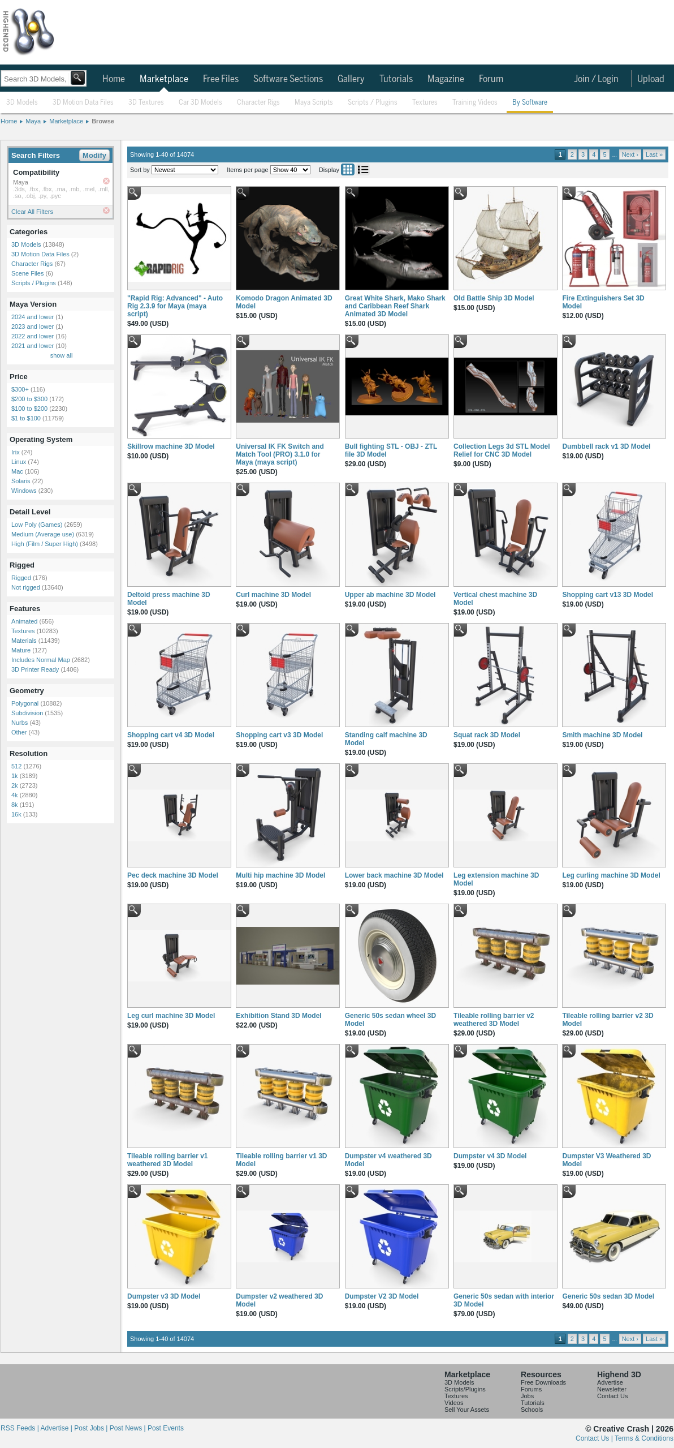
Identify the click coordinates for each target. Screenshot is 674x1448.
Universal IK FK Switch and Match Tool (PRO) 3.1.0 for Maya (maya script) (279, 454)
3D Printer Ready (35, 669)
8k (14, 804)
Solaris (21, 481)
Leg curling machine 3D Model (611, 875)
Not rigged (25, 587)
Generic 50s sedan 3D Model (608, 1296)
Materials (24, 640)
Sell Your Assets (466, 1409)
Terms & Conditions (644, 1438)
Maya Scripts (314, 102)
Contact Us (612, 1396)
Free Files (221, 79)
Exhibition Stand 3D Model (278, 1016)
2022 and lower (32, 336)
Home (113, 79)
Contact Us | (595, 1438)
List (363, 169)
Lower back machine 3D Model (394, 875)
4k (14, 795)
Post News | (129, 1428)
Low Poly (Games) (36, 524)
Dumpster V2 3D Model (382, 1296)
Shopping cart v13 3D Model (607, 595)
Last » (654, 154)
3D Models (22, 102)
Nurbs (19, 722)
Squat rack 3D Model (486, 735)
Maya (33, 121)
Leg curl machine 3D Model (171, 1016)
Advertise (610, 1382)
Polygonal (24, 703)
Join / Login (596, 79)
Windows (24, 490)
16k (16, 814)
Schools (532, 1409)
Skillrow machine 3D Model (171, 446)
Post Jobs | (91, 1428)
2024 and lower (32, 316)
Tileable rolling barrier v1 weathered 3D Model (167, 1160)
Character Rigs (258, 102)
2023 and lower (32, 326)
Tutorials (396, 79)
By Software (529, 102)
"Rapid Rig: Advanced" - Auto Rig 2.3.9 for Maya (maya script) (175, 306)
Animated (24, 621)
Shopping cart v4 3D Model (170, 735)
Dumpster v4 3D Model (489, 1156)
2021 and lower (32, 345)
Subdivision (27, 713)
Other (19, 732)
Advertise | (57, 1428)
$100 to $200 (29, 408)
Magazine (445, 79)
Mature (21, 650)
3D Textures (146, 102)
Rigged (21, 577)
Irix (15, 452)
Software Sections (288, 79)
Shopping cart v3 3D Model (279, 735)
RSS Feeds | (20, 1428)
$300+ (20, 389)
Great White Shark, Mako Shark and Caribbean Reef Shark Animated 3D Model (395, 306)
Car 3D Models (200, 102)
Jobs (527, 1396)
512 (16, 766)
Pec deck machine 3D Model (172, 875)
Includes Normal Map (40, 659)
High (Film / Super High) (44, 543)
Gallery (351, 79)
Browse (103, 121)
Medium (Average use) (42, 534)
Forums (531, 1389)
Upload (650, 79)
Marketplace (164, 79)
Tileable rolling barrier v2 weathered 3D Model (493, 1020)
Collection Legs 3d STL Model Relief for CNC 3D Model (501, 450)
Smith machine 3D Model (602, 735)
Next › (630, 154)
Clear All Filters (32, 211)
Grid (348, 169)
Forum (491, 79)
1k (14, 775)
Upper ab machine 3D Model (390, 595)
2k (14, 785)
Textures (425, 102)
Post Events (166, 1428)
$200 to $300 (29, 399)
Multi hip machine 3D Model (280, 875)
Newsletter (612, 1389)
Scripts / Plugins (373, 102)
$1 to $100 (26, 418)
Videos (453, 1402)
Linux (18, 461)
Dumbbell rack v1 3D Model (606, 446)
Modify (94, 155)
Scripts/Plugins (465, 1389)
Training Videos (475, 102)
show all (61, 355)
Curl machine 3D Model (273, 595)
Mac (17, 471)
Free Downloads (543, 1382)
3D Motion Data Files (83, 102)
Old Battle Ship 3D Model (493, 298)
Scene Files (27, 273)
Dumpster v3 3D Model (163, 1296)
